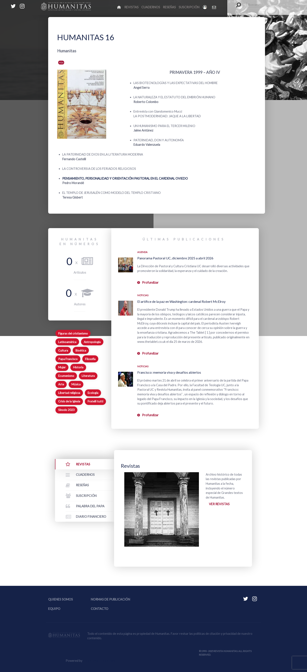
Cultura (63, 350)
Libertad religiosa (69, 393)
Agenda (142, 252)
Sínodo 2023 (66, 410)
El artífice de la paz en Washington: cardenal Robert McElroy (181, 301)
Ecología (93, 393)
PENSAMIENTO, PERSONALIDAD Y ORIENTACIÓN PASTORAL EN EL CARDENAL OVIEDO (125, 178)
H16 (61, 62)
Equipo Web (100, 660)
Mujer (62, 367)
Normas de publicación (110, 599)
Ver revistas (219, 504)
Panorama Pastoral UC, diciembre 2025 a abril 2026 (175, 258)
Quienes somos (60, 599)
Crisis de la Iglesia (69, 401)
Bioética (80, 350)
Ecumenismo (66, 375)
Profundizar (150, 282)
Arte (61, 384)
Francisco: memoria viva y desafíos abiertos (169, 372)
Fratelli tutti (95, 401)
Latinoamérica (67, 342)
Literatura (88, 375)
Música (76, 384)
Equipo (54, 609)
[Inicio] (119, 7)
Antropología (92, 342)
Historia (78, 367)
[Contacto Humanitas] (214, 7)
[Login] (205, 7)
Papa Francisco (68, 359)
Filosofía (90, 359)
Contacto (99, 609)
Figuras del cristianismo (73, 333)
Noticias (142, 295)
